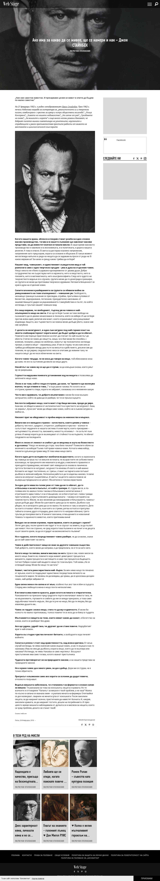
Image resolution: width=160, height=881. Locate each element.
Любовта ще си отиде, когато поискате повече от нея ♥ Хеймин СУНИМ (54, 781)
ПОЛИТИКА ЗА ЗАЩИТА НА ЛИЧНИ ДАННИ (90, 855)
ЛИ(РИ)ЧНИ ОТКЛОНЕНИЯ (80, 51)
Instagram (93, 725)
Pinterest (82, 871)
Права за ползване (43, 855)
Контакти (27, 855)
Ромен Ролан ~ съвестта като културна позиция (82, 776)
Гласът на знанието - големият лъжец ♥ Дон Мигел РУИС (54, 830)
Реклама (15, 855)
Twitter (86, 724)
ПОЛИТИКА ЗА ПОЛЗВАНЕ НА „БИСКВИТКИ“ (80, 858)
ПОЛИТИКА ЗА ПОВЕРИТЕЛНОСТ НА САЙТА (130, 855)
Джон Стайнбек (69, 106)
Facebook (82, 725)
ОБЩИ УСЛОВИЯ (62, 855)
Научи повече (38, 878)
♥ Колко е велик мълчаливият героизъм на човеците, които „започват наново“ (83, 835)
